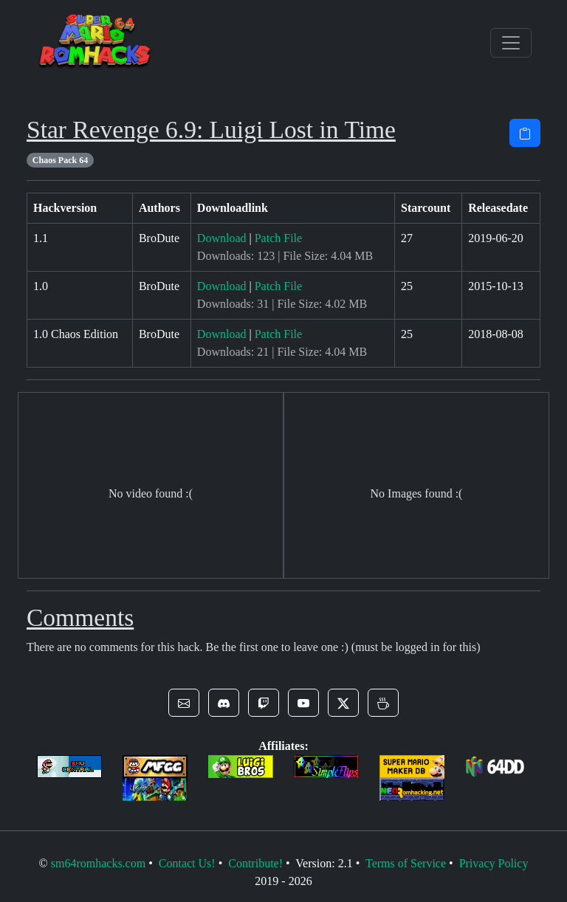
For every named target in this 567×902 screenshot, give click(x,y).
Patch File (278, 238)
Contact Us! (187, 863)
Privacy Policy (494, 863)
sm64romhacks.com (98, 863)
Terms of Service (405, 863)
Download (222, 238)
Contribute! (255, 863)
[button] (183, 703)
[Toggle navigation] (511, 43)
